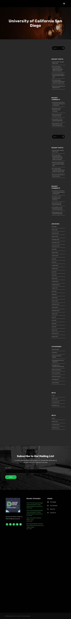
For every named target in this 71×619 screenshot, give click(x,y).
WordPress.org (55, 405)
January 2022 (55, 301)
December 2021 (55, 304)
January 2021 (55, 336)
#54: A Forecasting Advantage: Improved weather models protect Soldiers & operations (57, 69)
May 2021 (54, 323)
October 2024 (55, 255)
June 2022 (54, 291)
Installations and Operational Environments (58, 365)
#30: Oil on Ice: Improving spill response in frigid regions (58, 104)
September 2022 (55, 284)
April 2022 (54, 294)
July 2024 (54, 259)
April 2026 (54, 226)
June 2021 (54, 320)
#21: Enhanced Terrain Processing (56, 110)
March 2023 (54, 278)
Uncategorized (55, 379)
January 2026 (55, 236)
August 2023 (55, 268)
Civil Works (54, 352)
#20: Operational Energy (57, 115)
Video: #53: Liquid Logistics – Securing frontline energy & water (58, 75)
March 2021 (54, 330)
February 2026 (55, 233)
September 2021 (55, 310)
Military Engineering (56, 369)
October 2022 (55, 281)
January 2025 (55, 252)
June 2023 (54, 271)
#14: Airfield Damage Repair (57, 119)
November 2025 (55, 242)
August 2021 (55, 313)
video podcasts (55, 382)
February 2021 (55, 333)
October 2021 (55, 307)
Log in (53, 395)
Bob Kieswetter (55, 123)
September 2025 (55, 246)
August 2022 (55, 288)
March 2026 (54, 229)
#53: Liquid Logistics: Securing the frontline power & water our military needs (58, 81)
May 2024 (54, 262)
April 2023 (54, 275)
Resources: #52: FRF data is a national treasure (58, 87)
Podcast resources (56, 376)
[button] (64, 3)
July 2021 (54, 317)
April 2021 (54, 326)
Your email (35, 470)
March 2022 (54, 297)
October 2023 (55, 265)
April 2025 (54, 249)
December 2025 (55, 239)
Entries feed (55, 398)
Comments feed (55, 402)
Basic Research (55, 349)
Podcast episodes (56, 373)
